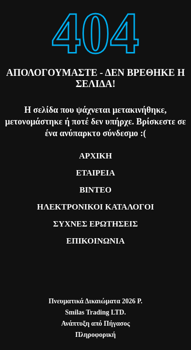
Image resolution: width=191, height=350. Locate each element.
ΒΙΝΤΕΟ (95, 189)
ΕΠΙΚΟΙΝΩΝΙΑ (95, 240)
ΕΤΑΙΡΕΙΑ (95, 172)
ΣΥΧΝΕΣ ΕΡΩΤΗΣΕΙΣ (95, 223)
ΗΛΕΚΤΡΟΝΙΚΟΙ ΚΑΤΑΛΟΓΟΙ (95, 206)
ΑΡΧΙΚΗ (95, 155)
